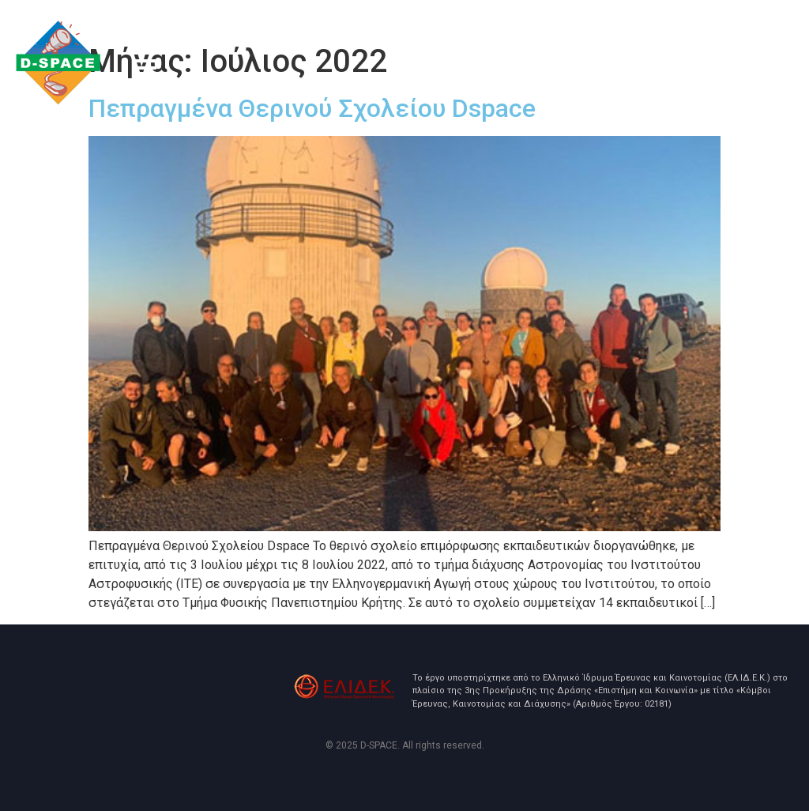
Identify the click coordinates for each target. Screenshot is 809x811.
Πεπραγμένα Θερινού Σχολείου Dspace (312, 108)
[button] (145, 70)
